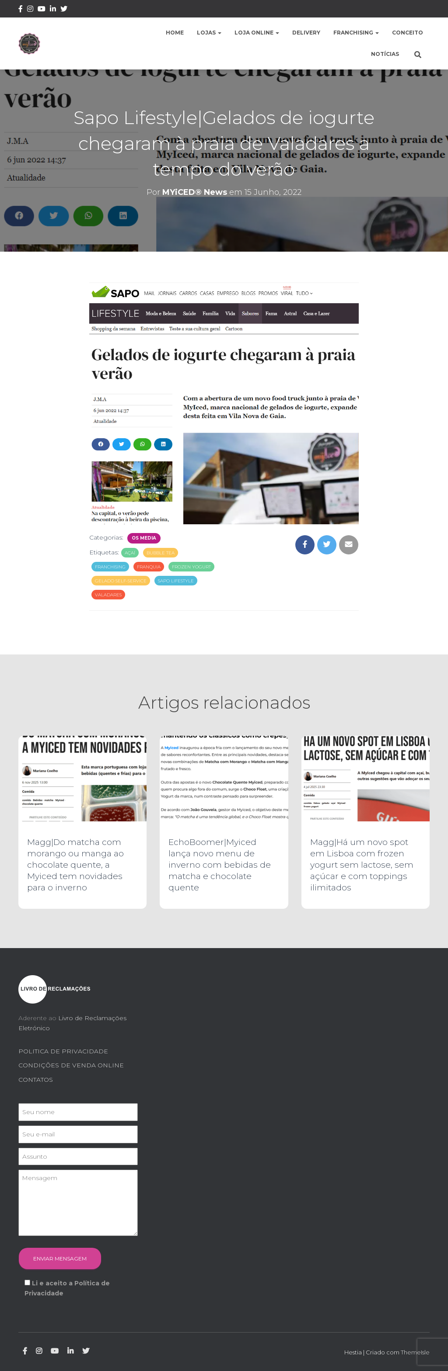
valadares (108, 595)
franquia (149, 567)
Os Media (144, 538)
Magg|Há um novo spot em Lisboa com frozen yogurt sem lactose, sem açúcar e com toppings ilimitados (361, 865)
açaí (130, 553)
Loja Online (256, 32)
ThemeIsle (415, 1352)
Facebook (20, 10)
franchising (110, 567)
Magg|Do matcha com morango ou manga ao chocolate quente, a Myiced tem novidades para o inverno (75, 865)
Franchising (356, 32)
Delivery (306, 32)
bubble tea (161, 553)
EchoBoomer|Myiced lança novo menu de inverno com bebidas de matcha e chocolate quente (219, 865)
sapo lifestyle (176, 581)
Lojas (209, 32)
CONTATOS (35, 1080)
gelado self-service (121, 581)
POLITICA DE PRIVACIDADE (63, 1051)
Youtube (42, 10)
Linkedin (53, 10)
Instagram (30, 10)
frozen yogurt (191, 567)
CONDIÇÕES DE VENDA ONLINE (71, 1065)
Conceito (407, 32)
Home (175, 32)
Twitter (63, 10)
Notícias (385, 54)
